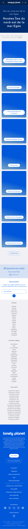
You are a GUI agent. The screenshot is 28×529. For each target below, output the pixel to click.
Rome (14, 369)
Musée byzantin (14, 165)
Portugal (14, 331)
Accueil (2, 35)
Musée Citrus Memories (14, 191)
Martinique (14, 358)
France (14, 317)
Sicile (14, 372)
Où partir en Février (14, 392)
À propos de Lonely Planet (14, 486)
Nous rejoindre (14, 495)
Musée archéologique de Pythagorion (14, 112)
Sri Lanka (14, 333)
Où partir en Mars (14, 394)
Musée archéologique (14, 87)
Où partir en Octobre (14, 407)
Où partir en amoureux (14, 414)
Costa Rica (14, 311)
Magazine (14, 471)
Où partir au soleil (14, 415)
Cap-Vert (14, 310)
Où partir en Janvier (14, 390)
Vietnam (14, 381)
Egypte (14, 315)
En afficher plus (14, 253)
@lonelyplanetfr (14, 275)
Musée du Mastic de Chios (14, 243)
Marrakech (14, 360)
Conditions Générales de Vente (9, 525)
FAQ (14, 477)
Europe (7, 35)
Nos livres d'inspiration (14, 461)
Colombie (14, 313)
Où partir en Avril (14, 396)
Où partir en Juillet (14, 401)
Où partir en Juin (14, 399)
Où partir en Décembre (14, 410)
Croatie (14, 308)
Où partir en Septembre (14, 405)
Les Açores (14, 374)
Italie (14, 324)
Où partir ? (14, 468)
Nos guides (14, 455)
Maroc (14, 328)
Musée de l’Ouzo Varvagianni (14, 217)
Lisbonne (14, 351)
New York (14, 362)
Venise (14, 378)
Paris (14, 363)
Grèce (12, 35)
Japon (14, 326)
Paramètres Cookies (21, 525)
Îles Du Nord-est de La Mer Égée (9, 37)
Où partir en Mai (14, 398)
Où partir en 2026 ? (14, 419)
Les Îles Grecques (19, 35)
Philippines (14, 329)
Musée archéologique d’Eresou (14, 139)
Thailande (14, 335)
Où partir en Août (14, 403)
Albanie (14, 306)
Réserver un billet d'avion (14, 492)
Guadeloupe (14, 355)
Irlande (14, 320)
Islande (14, 322)
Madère (14, 380)
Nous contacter (14, 498)
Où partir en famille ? (14, 417)
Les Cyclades (14, 347)
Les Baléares (14, 376)
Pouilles (14, 365)
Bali (14, 346)
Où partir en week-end (14, 412)
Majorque (14, 356)
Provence (14, 367)
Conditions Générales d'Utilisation (13, 523)
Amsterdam (14, 344)
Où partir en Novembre (14, 408)
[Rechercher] (22, 2)
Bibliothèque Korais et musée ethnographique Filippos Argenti (14, 60)
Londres (14, 353)
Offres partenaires (14, 480)
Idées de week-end (14, 474)
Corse (14, 349)
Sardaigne (14, 371)
